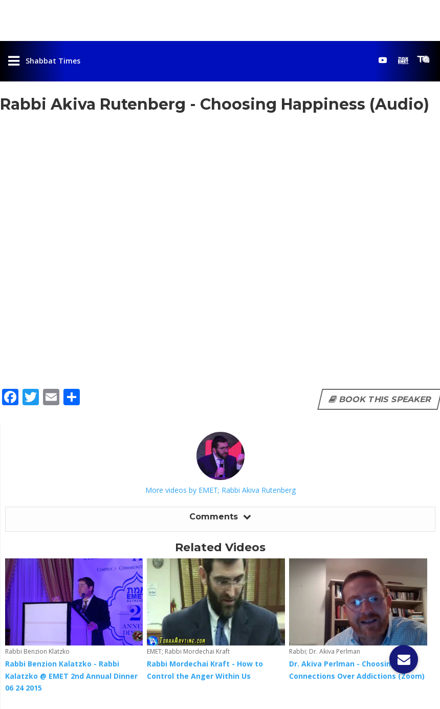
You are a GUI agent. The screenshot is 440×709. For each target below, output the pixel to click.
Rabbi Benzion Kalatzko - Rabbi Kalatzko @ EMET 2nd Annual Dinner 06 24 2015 (71, 676)
